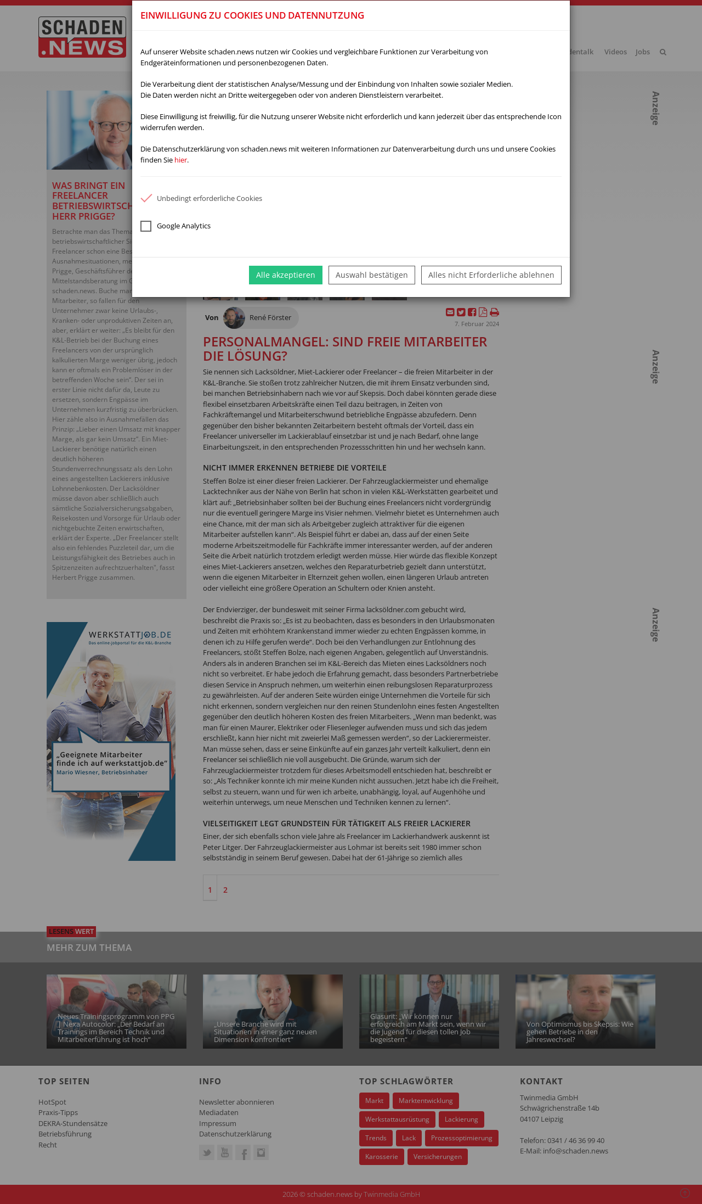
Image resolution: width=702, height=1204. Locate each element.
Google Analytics (175, 226)
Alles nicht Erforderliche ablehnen (491, 275)
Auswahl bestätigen (372, 275)
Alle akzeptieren (285, 275)
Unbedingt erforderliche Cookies (201, 198)
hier (180, 160)
